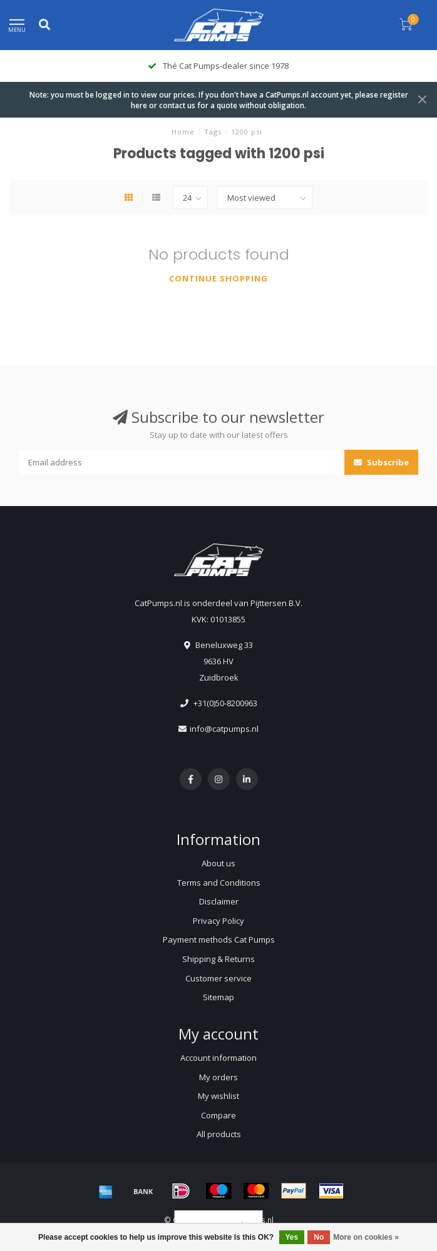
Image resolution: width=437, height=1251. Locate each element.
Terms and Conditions (218, 882)
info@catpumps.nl (224, 728)
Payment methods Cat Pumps (219, 939)
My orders (218, 1077)
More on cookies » (366, 1237)
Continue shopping (218, 278)
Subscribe (381, 462)
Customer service (218, 978)
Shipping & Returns (218, 959)
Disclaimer (219, 901)
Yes (292, 1237)
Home (183, 131)
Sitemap (218, 997)
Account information (218, 1057)
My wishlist (218, 1096)
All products (219, 1134)
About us (218, 863)
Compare (218, 1115)
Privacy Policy (218, 920)
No (319, 1237)
